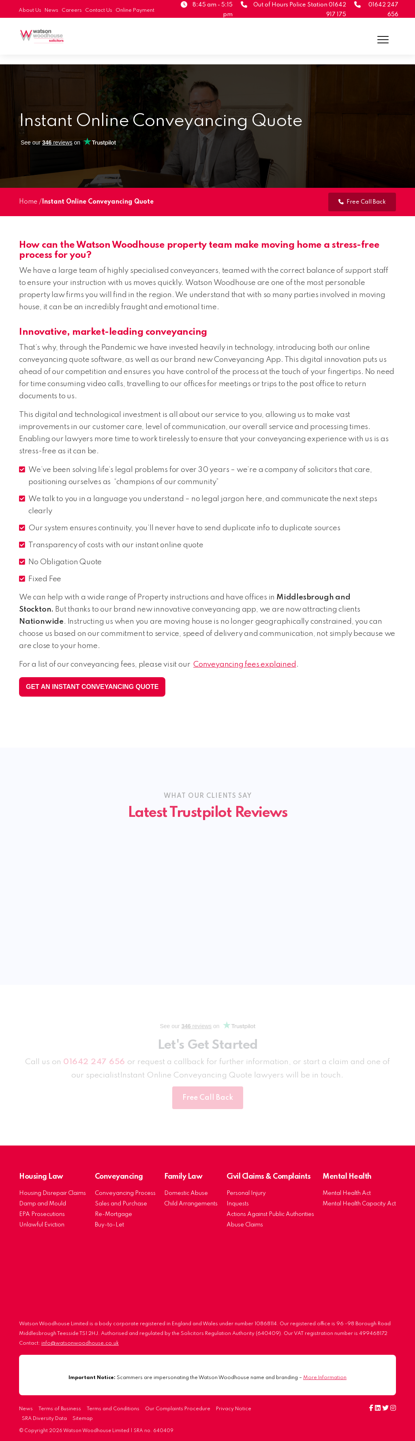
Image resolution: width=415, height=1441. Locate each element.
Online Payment (135, 10)
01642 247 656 (94, 1062)
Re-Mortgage (113, 1214)
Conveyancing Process (125, 1193)
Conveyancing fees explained (244, 664)
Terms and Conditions (113, 1409)
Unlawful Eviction (41, 1225)
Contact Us (98, 10)
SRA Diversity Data (44, 1418)
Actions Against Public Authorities (270, 1214)
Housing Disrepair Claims (52, 1193)
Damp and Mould (42, 1204)
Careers (72, 10)
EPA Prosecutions (42, 1214)
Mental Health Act (347, 1193)
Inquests (238, 1204)
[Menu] (383, 39)
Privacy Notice (233, 1409)
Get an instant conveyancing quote (92, 686)
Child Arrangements (191, 1204)
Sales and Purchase (121, 1204)
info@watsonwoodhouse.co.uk (80, 1343)
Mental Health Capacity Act (359, 1204)
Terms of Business (60, 1409)
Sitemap (83, 1418)
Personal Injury (246, 1193)
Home (28, 202)
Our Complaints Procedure (177, 1409)
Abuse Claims (245, 1225)
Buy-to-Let (109, 1225)
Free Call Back (362, 202)
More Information (325, 1377)
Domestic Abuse (186, 1193)
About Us (30, 10)
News (51, 10)
